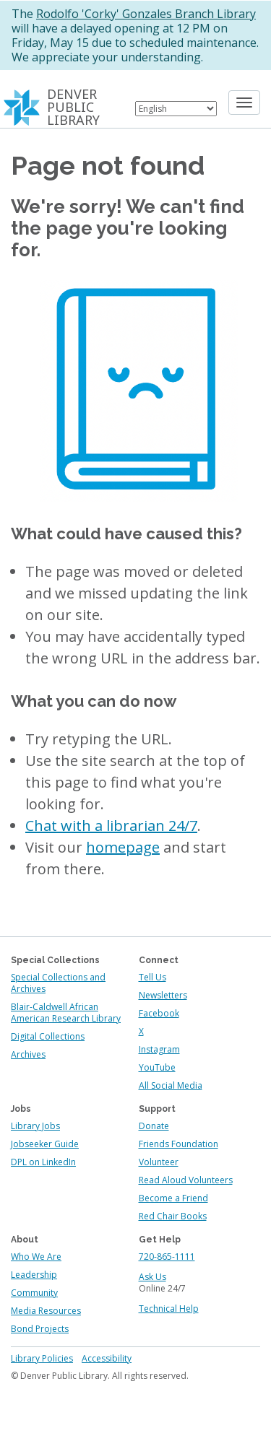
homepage (123, 847)
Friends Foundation (178, 1144)
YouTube (157, 1067)
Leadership (34, 1274)
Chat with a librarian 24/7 (111, 825)
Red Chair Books (173, 1216)
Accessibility (107, 1358)
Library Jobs (35, 1126)
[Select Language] (176, 108)
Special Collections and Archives (58, 983)
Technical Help (169, 1308)
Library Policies (42, 1358)
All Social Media (170, 1085)
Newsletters (163, 995)
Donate (154, 1126)
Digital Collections (48, 1036)
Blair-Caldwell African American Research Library (66, 1012)
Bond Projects (40, 1329)
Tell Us (152, 977)
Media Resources (46, 1311)
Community (34, 1293)
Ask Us (152, 1277)
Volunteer (158, 1162)
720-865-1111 (167, 1256)
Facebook (159, 1013)
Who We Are (36, 1256)
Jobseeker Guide (45, 1144)
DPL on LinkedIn (43, 1162)
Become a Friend (173, 1198)
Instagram (159, 1049)
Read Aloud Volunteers (186, 1180)
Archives (28, 1054)
